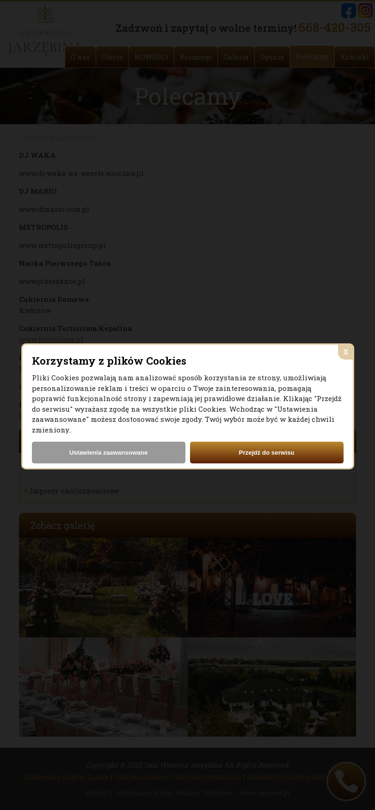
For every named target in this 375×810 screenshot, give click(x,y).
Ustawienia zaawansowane (108, 452)
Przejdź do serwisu (267, 452)
